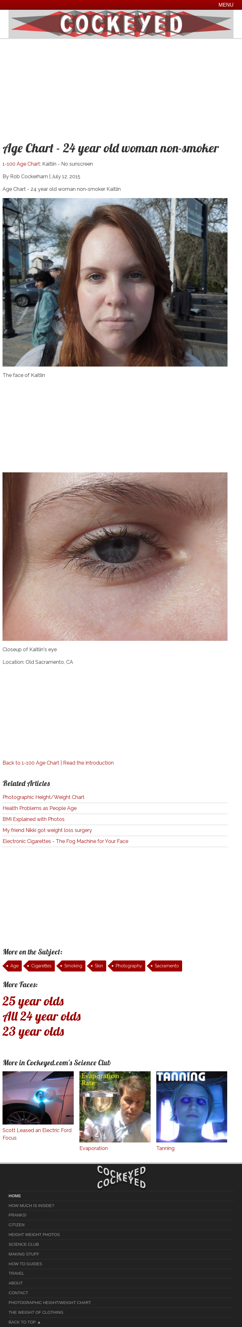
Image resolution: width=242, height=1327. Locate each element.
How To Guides (25, 1264)
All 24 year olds (42, 1016)
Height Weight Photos (34, 1234)
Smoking (73, 965)
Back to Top (22, 1322)
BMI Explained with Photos (34, 819)
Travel (16, 1273)
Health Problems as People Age (40, 808)
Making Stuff (24, 1254)
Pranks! (17, 1215)
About (16, 1283)
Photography (129, 965)
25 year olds (33, 1001)
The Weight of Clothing (36, 1312)
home (15, 1195)
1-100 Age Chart (21, 164)
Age (14, 965)
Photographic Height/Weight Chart (43, 797)
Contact (18, 1292)
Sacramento (167, 965)
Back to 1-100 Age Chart (31, 763)
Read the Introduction (88, 763)
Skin (99, 965)
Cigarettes (41, 965)
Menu (226, 5)
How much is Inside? (31, 1205)
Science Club (24, 1244)
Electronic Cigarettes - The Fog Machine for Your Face (65, 841)
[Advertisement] (121, 85)
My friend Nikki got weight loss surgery (47, 830)
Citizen (17, 1224)
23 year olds (33, 1031)
